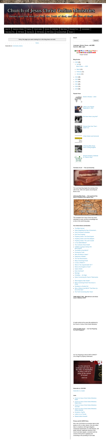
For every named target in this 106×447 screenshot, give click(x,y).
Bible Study (64, 29)
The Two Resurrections (81, 258)
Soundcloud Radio (61, 32)
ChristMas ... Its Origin (81, 275)
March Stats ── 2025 (82, 66)
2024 (76, 77)
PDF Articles (50, 32)
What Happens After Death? (82, 280)
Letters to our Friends (80, 414)
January (79, 74)
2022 (76, 81)
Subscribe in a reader (79, 391)
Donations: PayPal (80, 412)
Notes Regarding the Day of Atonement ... (86, 230)
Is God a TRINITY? (80, 262)
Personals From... (74, 29)
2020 (76, 86)
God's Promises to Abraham (82, 232)
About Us (7, 29)
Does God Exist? (79, 271)
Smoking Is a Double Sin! (81, 286)
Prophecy (29, 29)
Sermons (47, 29)
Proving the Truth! (79, 252)
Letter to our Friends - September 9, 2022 (89, 107)
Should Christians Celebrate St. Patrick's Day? (90, 156)
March (78, 69)
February (79, 71)
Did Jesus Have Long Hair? (90, 116)
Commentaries (86, 29)
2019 (76, 89)
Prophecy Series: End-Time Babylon (84, 238)
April (78, 64)
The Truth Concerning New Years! (84, 292)
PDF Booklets (40, 32)
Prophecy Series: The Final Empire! (84, 236)
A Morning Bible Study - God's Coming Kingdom (89, 146)
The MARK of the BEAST (81, 250)
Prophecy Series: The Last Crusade (84, 240)
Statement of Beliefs (18, 29)
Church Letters (38, 29)
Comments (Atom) (17, 46)
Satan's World (78, 269)
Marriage (77, 273)
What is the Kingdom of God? (83, 267)
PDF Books (21, 32)
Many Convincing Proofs (81, 260)
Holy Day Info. (30, 32)
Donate (71, 32)
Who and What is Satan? (81, 254)
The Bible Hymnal (79, 228)
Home (37, 43)
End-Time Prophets (80, 234)
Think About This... (10, 32)
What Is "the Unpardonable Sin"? (83, 265)
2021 (76, 84)
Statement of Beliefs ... (81, 256)
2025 (76, 62)
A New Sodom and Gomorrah (91, 136)
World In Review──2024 (89, 96)
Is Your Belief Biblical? (81, 242)
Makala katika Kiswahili (81, 416)
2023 (76, 79)
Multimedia (55, 29)
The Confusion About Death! (82, 245)
